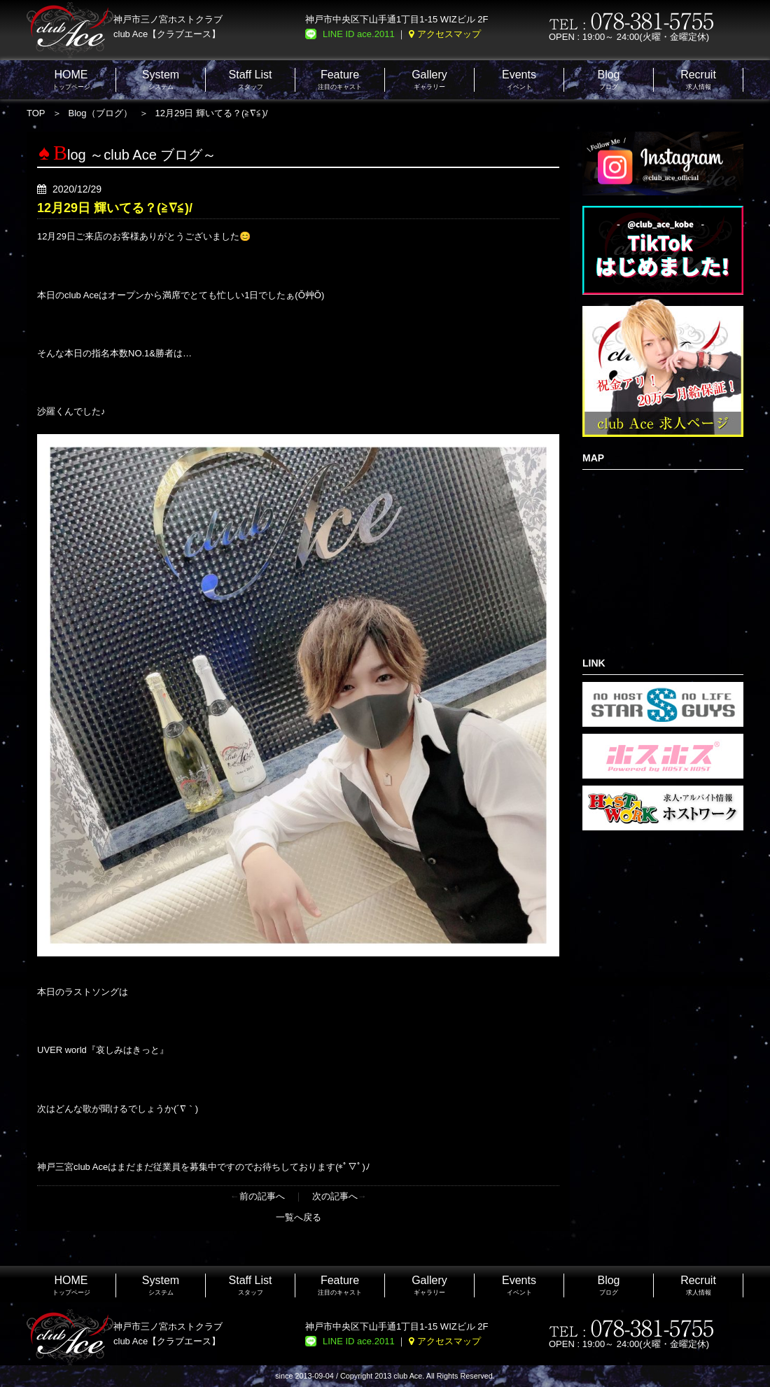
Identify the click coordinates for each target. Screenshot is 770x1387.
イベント (519, 79)
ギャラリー (429, 79)
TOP (36, 113)
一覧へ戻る (298, 1217)
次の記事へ (335, 1196)
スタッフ (250, 79)
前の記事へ (262, 1196)
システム (160, 79)
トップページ (71, 79)
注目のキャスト (340, 79)
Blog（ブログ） (100, 113)
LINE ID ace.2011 (359, 34)
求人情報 (698, 79)
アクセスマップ (449, 34)
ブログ (608, 79)
